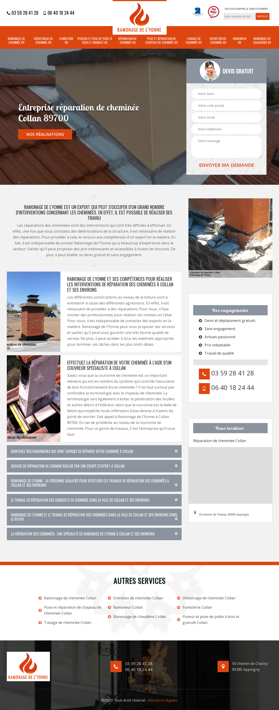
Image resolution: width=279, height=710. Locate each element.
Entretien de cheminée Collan (135, 598)
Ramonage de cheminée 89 (16, 40)
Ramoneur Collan (125, 607)
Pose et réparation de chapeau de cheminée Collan (70, 610)
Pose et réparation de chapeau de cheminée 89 (162, 40)
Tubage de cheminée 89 (194, 40)
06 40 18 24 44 (58, 13)
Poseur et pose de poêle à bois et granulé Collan (208, 619)
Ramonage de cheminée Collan (67, 598)
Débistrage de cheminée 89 (43, 40)
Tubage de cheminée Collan (65, 622)
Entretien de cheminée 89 (218, 40)
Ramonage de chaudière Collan (137, 616)
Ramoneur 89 (239, 40)
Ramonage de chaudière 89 (262, 40)
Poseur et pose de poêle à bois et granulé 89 (94, 40)
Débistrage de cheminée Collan (206, 598)
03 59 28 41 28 (22, 13)
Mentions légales (163, 700)
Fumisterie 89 (66, 40)
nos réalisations (45, 134)
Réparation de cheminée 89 (127, 40)
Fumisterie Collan (194, 607)
